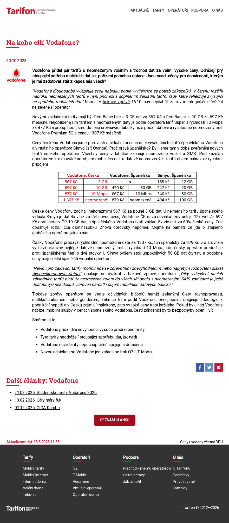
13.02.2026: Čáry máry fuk (38, 400)
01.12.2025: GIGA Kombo (37, 407)
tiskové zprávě (116, 101)
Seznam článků (114, 420)
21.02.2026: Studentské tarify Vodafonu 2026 (56, 392)
